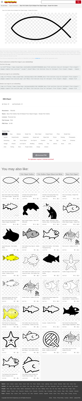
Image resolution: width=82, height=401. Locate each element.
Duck (34, 386)
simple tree (28, 134)
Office (67, 391)
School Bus (41, 391)
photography (72, 137)
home (47, 388)
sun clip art (34, 140)
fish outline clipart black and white (49, 174)
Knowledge (50, 391)
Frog (49, 386)
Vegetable (46, 393)
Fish (46, 386)
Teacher (13, 391)
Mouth (63, 388)
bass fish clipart (72, 174)
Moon (51, 384)
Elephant (42, 386)
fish (5, 134)
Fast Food (24, 393)
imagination (26, 137)
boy (56, 388)
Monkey (65, 386)
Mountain (60, 384)
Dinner (55, 393)
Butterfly (17, 386)
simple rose (67, 134)
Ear (36, 388)
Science (59, 391)
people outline (28, 146)
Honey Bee (53, 386)
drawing (41, 143)
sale (14, 140)
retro (19, 146)
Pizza (58, 393)
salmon (55, 143)
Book (17, 391)
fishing (12, 146)
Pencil (30, 391)
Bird (13, 386)
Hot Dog (75, 393)
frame (64, 140)
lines (69, 143)
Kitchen (50, 393)
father (59, 388)
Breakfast (8, 393)
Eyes (39, 388)
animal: (4, 386)
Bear (10, 386)
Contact (66, 397)
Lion (61, 386)
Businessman (28, 388)
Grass (42, 384)
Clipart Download (13, 5)
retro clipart (38, 134)
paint (50, 140)
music (62, 143)
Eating (62, 393)
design (38, 146)
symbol (5, 137)
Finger (70, 388)
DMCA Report (7, 99)
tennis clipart (23, 140)
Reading (26, 391)
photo (58, 134)
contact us (37, 58)
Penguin (76, 386)
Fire (31, 384)
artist (5, 146)
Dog (31, 386)
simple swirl (36, 137)
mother (22, 388)
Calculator (76, 391)
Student (8, 391)
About (50, 397)
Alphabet (71, 391)
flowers (14, 143)
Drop (75, 384)
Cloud (71, 384)
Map (45, 391)
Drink (20, 393)
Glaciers (38, 384)
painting (63, 137)
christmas (72, 140)
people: (4, 388)
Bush (68, 384)
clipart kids (46, 137)
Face (67, 388)
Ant (7, 386)
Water (64, 384)
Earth (28, 384)
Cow (28, 386)
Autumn (12, 384)
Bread (66, 393)
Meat (32, 393)
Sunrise (55, 384)
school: (4, 391)
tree (48, 143)
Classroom (21, 391)
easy (11, 134)
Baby (11, 388)
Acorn (8, 384)
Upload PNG (77, 397)
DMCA (71, 397)
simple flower (49, 134)
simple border (15, 137)
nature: (4, 384)
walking (43, 388)
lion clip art (23, 143)
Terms (54, 397)
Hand (74, 388)
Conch (24, 384)
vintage (5, 143)
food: (3, 393)
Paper (63, 391)
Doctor (33, 388)
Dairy (12, 393)
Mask (8, 388)
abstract (19, 134)
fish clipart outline (27, 174)
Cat (21, 386)
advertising (6, 140)
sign (57, 140)
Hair (50, 388)
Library (54, 391)
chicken (46, 146)
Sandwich (36, 393)
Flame (34, 384)
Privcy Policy (60, 397)
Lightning (47, 384)
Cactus (20, 384)
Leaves (16, 384)
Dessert (16, 393)
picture (55, 137)
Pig (72, 386)
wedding (32, 143)
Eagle (37, 386)
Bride (14, 388)
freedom (43, 140)
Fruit (28, 393)
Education (35, 391)
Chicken (24, 386)
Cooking (70, 393)
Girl (53, 388)
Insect (58, 386)
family (18, 388)
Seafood (41, 393)
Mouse (69, 386)
